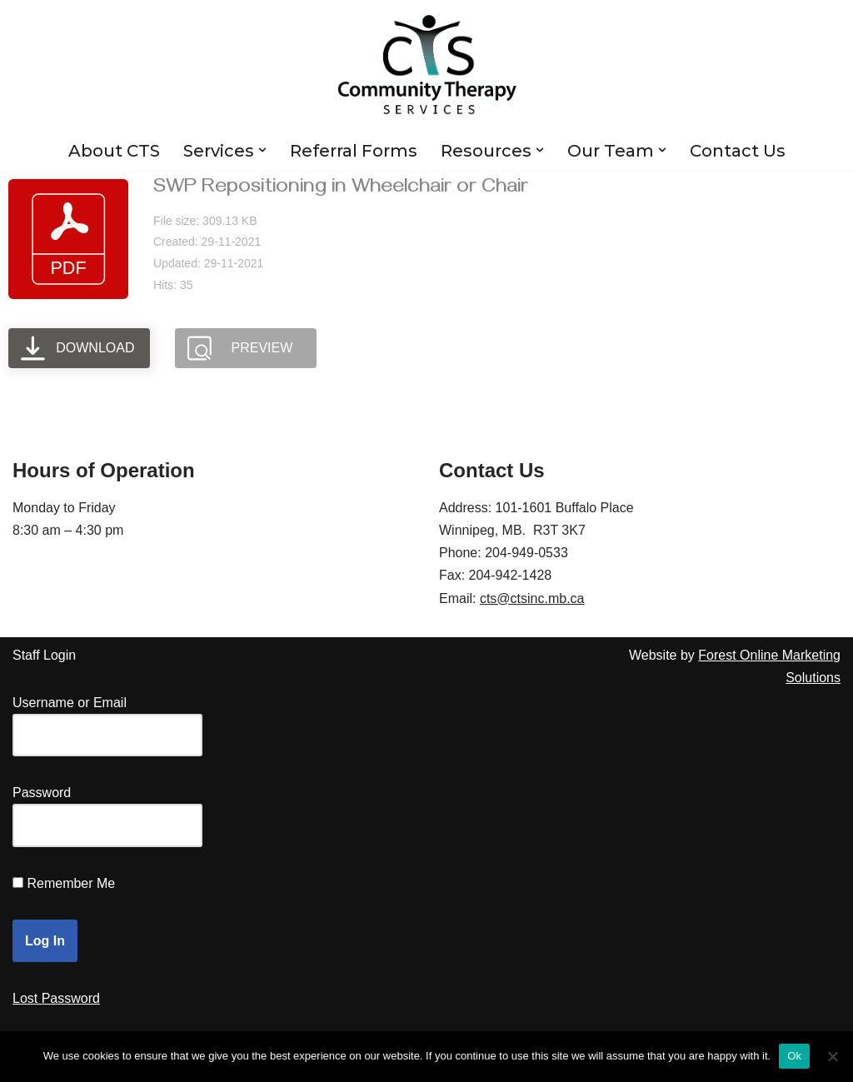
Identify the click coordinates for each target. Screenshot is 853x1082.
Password (41, 792)
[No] (832, 1056)
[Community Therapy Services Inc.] (426, 65)
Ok (794, 1056)
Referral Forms (353, 151)
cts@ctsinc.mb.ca (532, 598)
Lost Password (56, 998)
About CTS (114, 151)
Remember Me (71, 883)
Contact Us (738, 151)
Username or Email (69, 703)
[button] (262, 150)
